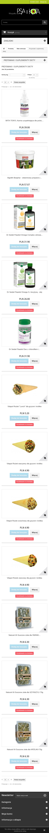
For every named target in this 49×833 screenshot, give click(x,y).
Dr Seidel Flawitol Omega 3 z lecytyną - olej (24, 292)
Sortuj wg (5, 75)
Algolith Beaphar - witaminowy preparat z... (24, 178)
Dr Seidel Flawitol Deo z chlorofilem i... (24, 349)
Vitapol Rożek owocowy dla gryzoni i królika (24, 578)
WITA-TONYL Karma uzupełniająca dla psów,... (25, 121)
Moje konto (7, 814)
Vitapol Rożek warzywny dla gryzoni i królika (24, 464)
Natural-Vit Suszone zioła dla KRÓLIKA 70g (24, 749)
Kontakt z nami (34, 1)
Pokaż (30, 75)
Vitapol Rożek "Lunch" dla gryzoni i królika (24, 406)
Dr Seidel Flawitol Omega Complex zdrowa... (24, 235)
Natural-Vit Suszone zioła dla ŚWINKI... (24, 635)
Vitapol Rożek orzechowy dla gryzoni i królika (24, 521)
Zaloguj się (43, 1)
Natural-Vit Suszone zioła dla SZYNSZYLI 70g (24, 692)
